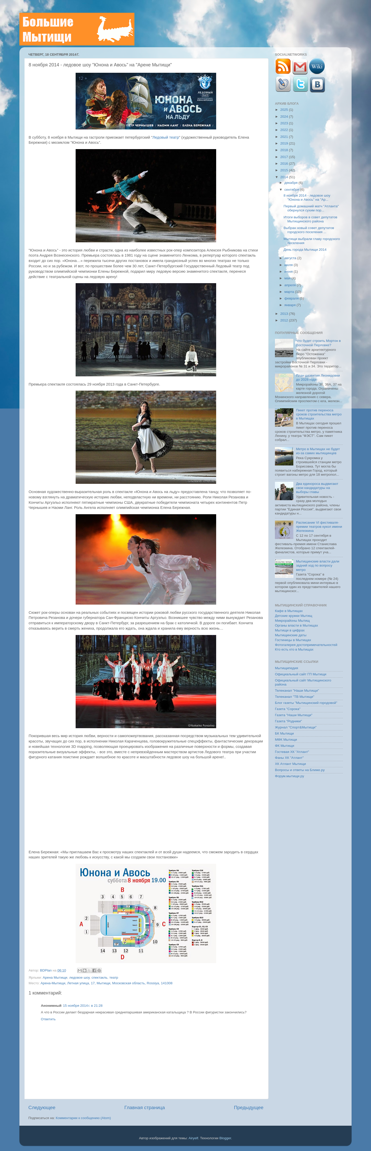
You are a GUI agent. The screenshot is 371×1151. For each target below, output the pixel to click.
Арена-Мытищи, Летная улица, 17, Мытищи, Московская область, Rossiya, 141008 (106, 983)
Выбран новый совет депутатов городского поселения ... (309, 230)
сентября (292, 189)
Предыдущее (248, 1107)
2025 (284, 110)
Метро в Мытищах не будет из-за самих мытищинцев (318, 451)
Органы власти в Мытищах (296, 625)
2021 (284, 137)
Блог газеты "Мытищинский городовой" (306, 703)
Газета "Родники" (288, 721)
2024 (284, 116)
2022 (284, 130)
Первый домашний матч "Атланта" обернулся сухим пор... (311, 208)
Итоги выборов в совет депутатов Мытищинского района (310, 219)
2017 (284, 157)
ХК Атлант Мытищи (290, 764)
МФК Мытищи (286, 739)
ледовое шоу (79, 977)
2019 (284, 143)
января (290, 305)
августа (290, 258)
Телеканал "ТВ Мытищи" (294, 697)
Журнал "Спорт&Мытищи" (296, 727)
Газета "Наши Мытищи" (293, 715)
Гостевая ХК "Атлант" (292, 752)
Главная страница (144, 1107)
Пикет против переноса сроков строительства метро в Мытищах (319, 414)
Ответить (48, 1019)
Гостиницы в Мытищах (293, 640)
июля (289, 265)
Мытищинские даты (290, 635)
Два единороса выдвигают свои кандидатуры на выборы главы (317, 488)
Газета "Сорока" (287, 709)
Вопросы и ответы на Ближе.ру (300, 770)
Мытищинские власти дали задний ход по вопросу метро (317, 565)
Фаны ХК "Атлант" (289, 758)
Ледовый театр (166, 137)
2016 (284, 163)
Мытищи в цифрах (290, 630)
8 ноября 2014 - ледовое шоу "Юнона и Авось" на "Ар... (307, 197)
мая (288, 278)
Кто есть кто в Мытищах (294, 649)
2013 (284, 314)
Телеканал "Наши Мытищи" (297, 690)
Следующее (41, 1107)
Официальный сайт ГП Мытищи (300, 674)
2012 (284, 320)
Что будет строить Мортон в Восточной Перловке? (318, 343)
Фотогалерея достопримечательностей (306, 645)
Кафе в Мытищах (289, 611)
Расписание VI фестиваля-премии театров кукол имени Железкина (319, 527)
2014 (284, 177)
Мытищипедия (286, 668)
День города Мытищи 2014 (305, 249)
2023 (284, 123)
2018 (284, 150)
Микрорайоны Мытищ (292, 620)
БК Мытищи (284, 733)
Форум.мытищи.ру (289, 776)
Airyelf (193, 1138)
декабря (291, 183)
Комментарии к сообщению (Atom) (83, 1118)
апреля (290, 285)
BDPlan (46, 970)
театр (113, 977)
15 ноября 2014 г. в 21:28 (83, 1006)
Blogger (225, 1138)
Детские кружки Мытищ (293, 616)
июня (289, 271)
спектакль (99, 977)
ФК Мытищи (284, 746)
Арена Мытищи (55, 977)
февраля (292, 298)
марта (289, 292)
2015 (284, 170)
